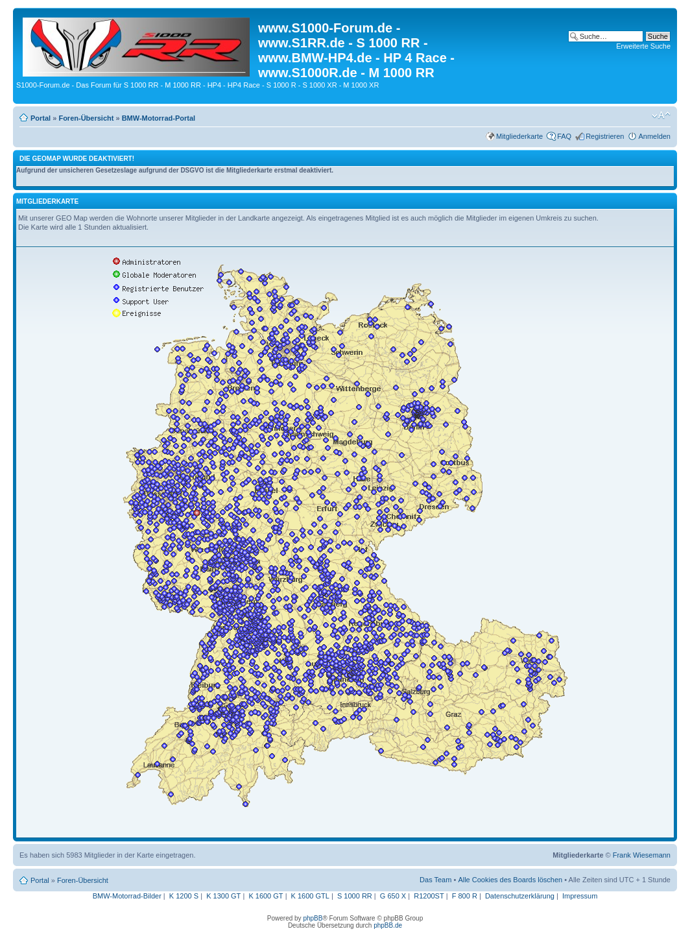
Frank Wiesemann (642, 855)
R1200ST (429, 896)
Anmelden (654, 136)
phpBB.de (388, 925)
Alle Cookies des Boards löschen (510, 880)
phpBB (312, 918)
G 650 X (393, 896)
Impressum (579, 896)
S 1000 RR (354, 896)
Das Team (435, 880)
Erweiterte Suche (643, 46)
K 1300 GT (223, 896)
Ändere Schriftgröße (661, 115)
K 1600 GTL (310, 896)
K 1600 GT (265, 896)
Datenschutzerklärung (519, 896)
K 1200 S (183, 896)
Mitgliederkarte (519, 136)
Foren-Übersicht (85, 118)
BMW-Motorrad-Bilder (127, 896)
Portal (40, 118)
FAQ (564, 136)
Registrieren (605, 136)
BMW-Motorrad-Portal (158, 118)
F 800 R (464, 896)
